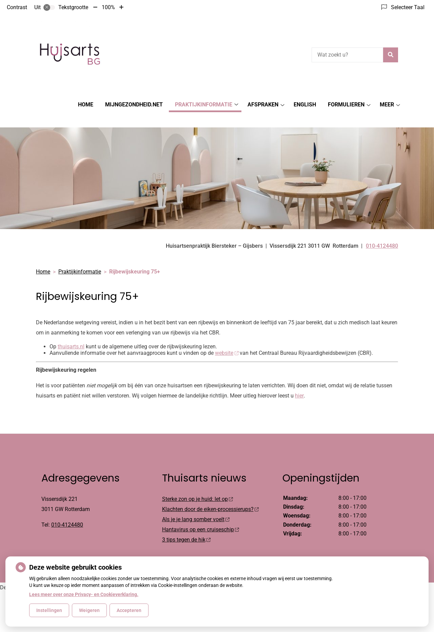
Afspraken (263, 104)
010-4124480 (67, 513)
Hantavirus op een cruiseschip (200, 517)
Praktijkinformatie (203, 104)
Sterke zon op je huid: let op (197, 487)
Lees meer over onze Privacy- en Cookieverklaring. (83, 594)
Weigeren (89, 610)
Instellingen (49, 610)
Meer (387, 104)
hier (299, 384)
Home (85, 104)
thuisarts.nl (71, 334)
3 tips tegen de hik (186, 528)
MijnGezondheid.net (134, 104)
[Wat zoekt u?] (347, 54)
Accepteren (129, 610)
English (305, 104)
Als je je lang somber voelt (196, 507)
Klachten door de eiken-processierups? (210, 497)
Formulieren (346, 104)
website (226, 341)
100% (108, 7)
